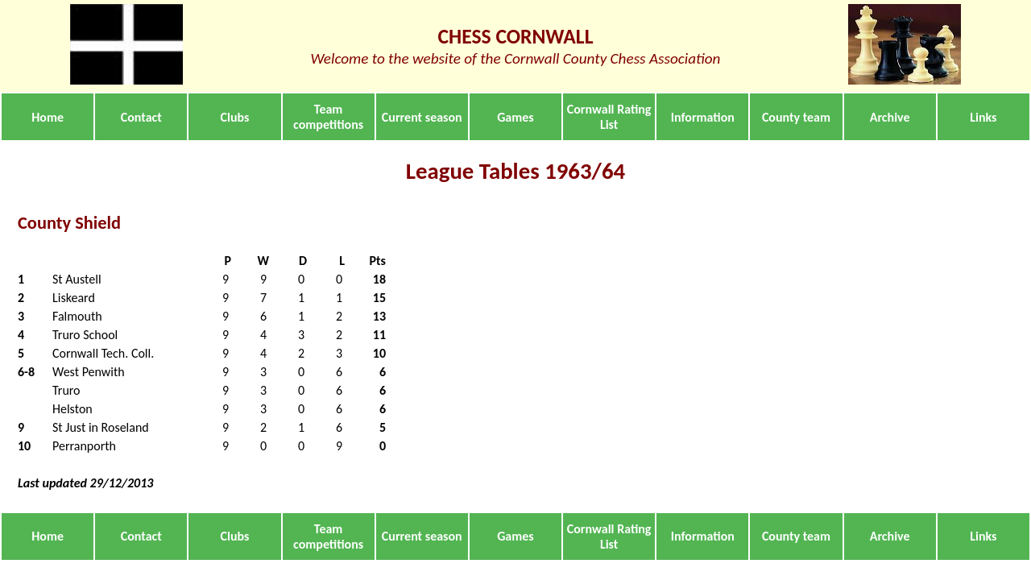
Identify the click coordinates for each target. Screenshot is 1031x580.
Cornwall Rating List (609, 117)
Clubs (234, 117)
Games (515, 117)
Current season (422, 117)
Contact (141, 117)
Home (47, 117)
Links (983, 117)
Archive (890, 117)
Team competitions (328, 117)
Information (703, 117)
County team (796, 117)
